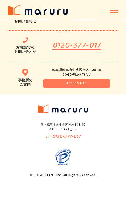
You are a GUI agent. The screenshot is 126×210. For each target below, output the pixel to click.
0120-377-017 (76, 45)
